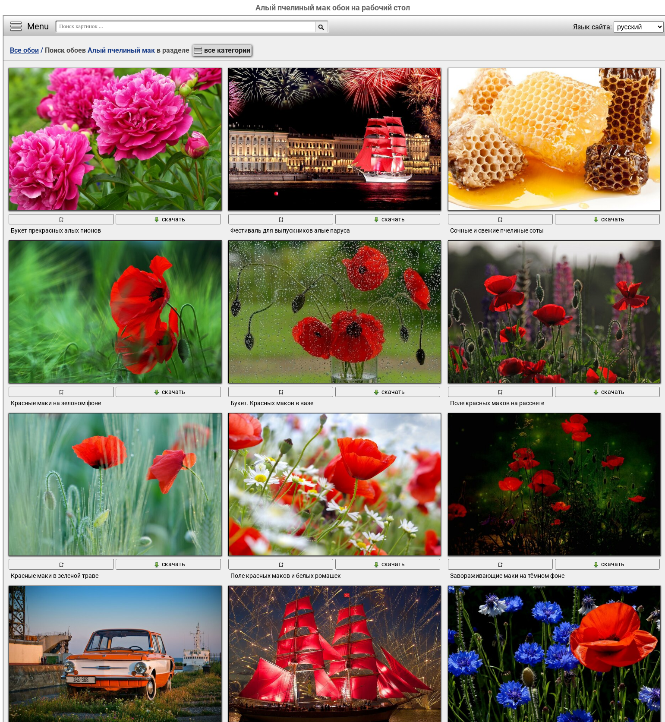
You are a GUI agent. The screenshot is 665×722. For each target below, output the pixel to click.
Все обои (24, 50)
